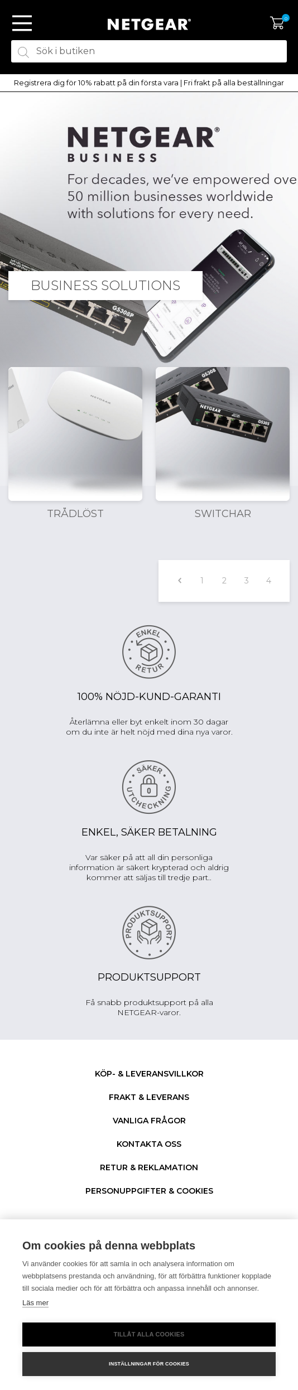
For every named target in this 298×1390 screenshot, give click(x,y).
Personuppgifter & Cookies (149, 1191)
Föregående (179, 581)
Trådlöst (75, 514)
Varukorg (277, 23)
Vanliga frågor (149, 1121)
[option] (149, 83)
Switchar (223, 514)
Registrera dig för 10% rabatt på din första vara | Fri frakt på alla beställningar (149, 83)
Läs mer (35, 1303)
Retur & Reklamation (149, 1167)
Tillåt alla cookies (148, 1334)
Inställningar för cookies (149, 1364)
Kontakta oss (149, 1144)
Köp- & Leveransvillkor (149, 1074)
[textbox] (149, 51)
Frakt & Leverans (149, 1097)
